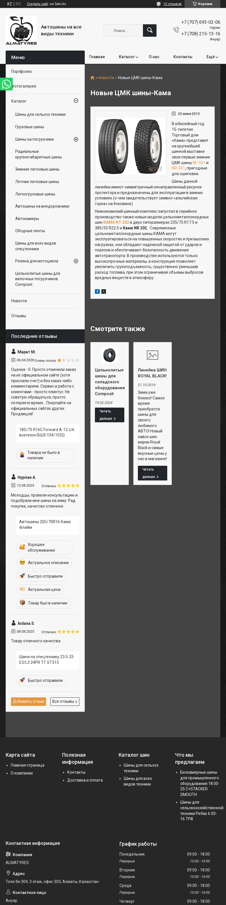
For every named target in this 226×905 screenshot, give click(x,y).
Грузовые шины (29, 127)
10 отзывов (172, 4)
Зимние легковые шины (37, 169)
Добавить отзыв (28, 701)
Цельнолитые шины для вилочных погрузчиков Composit (37, 279)
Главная (97, 57)
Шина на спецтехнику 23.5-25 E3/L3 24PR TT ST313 (46, 659)
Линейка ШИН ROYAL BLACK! (152, 372)
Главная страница (27, 765)
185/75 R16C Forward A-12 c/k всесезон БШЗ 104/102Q (46, 432)
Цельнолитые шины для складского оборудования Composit (109, 381)
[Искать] (150, 30)
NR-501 (178, 168)
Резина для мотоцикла (36, 261)
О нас (154, 57)
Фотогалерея (23, 86)
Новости (106, 78)
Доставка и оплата (85, 780)
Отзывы (18, 316)
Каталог (127, 57)
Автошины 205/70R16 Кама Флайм (45, 524)
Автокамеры (27, 218)
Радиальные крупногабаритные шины (38, 154)
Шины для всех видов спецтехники (35, 246)
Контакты (182, 57)
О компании (22, 773)
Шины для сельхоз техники (40, 114)
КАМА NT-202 (116, 222)
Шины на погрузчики (34, 139)
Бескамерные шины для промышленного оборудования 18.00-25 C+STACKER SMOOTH (200, 783)
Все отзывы (63, 701)
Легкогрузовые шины (35, 194)
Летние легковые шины (37, 181)
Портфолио (21, 71)
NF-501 (199, 162)
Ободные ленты (30, 231)
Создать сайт (37, 4)
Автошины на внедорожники (42, 206)
